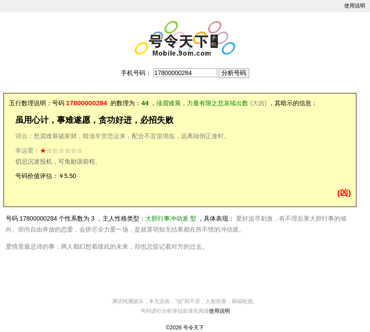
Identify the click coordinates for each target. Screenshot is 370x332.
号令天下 (193, 328)
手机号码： (136, 72)
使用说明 (354, 6)
